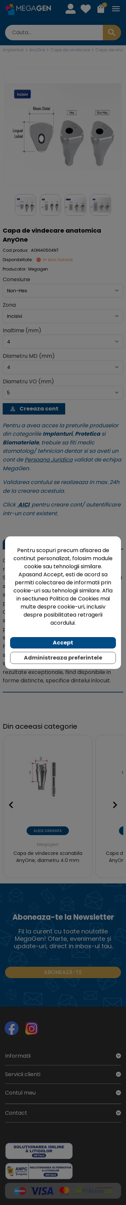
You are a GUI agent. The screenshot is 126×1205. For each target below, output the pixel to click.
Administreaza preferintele (63, 658)
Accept (63, 642)
